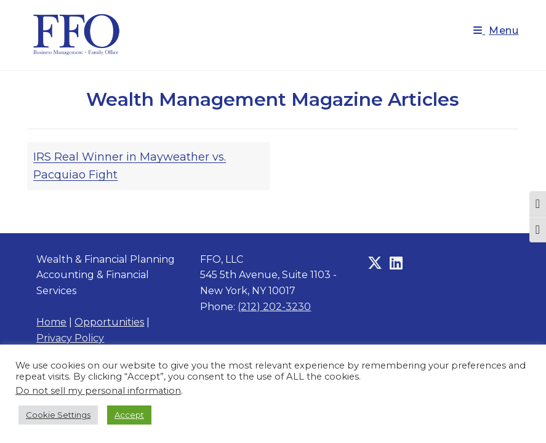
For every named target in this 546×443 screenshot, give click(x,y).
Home (51, 322)
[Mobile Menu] (496, 30)
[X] (374, 263)
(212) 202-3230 (274, 307)
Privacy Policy (70, 338)
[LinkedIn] (396, 263)
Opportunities (109, 322)
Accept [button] (129, 415)
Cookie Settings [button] (58, 415)
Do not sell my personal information (98, 390)
